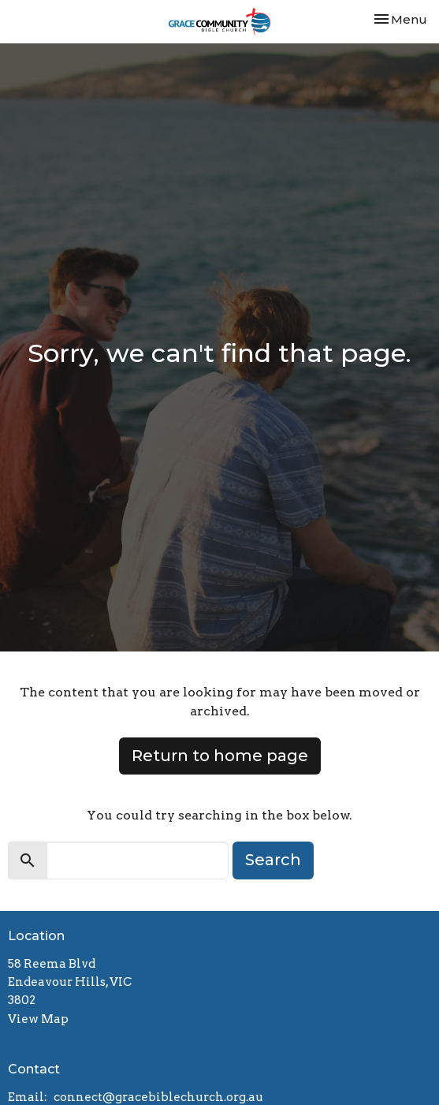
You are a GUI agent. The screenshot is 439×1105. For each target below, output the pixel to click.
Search (273, 859)
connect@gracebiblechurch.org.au (158, 1097)
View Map (38, 1019)
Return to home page (220, 755)
